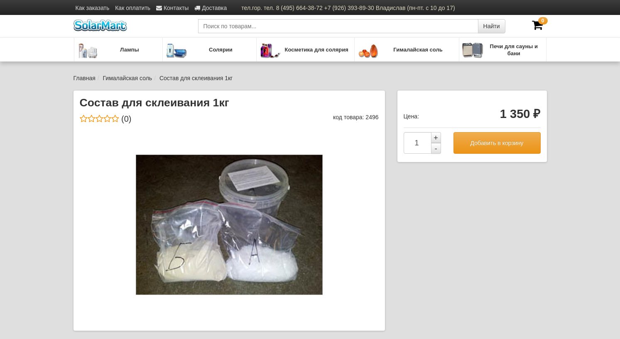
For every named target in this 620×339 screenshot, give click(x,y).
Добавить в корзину (497, 143)
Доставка (210, 8)
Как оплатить (132, 8)
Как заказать (93, 8)
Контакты (172, 8)
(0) (106, 118)
